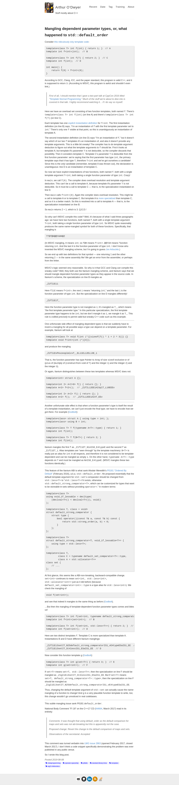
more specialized (107, 198)
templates (114, 763)
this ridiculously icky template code (71, 42)
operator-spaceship (71, 763)
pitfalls (85, 763)
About (131, 7)
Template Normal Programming (65, 99)
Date (102, 7)
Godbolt (72, 412)
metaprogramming (54, 763)
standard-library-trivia (99, 763)
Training (120, 7)
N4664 (99, 708)
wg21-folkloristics (54, 766)
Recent (93, 7)
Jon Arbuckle (112, 249)
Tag (111, 7)
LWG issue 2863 (92, 743)
